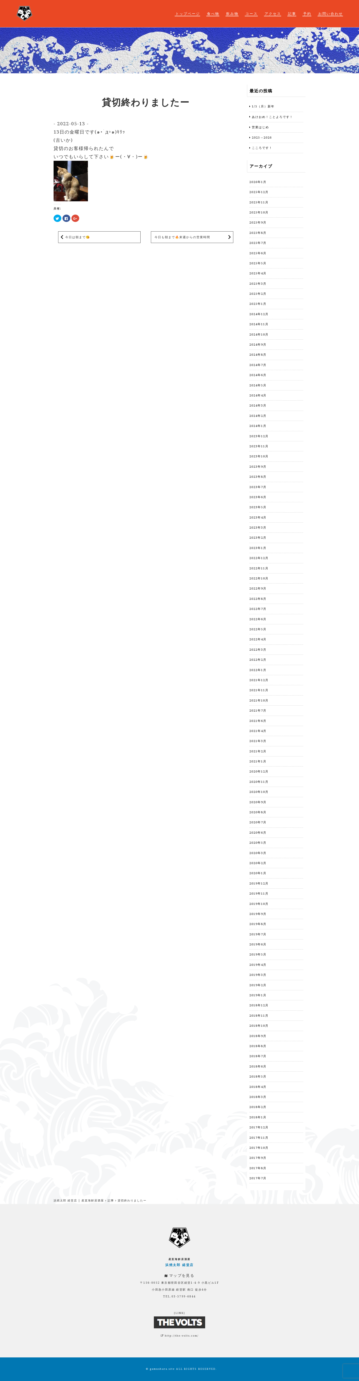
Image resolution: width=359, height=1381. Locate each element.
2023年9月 (258, 466)
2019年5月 (258, 954)
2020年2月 (258, 863)
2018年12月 (259, 1005)
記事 (292, 13)
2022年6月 (258, 619)
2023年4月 (258, 517)
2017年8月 (258, 1168)
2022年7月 (258, 609)
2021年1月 (258, 761)
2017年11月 (259, 1137)
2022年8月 (258, 599)
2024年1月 (258, 426)
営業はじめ (260, 127)
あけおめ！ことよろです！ (272, 117)
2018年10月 (259, 1025)
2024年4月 (258, 395)
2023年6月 (258, 497)
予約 (307, 13)
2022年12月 (259, 558)
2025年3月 (258, 283)
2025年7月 (258, 243)
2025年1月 (258, 304)
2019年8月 (258, 924)
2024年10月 (259, 334)
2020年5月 (258, 843)
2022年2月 (258, 660)
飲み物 (232, 13)
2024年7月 (258, 365)
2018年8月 (258, 1046)
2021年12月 (259, 680)
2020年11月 (259, 782)
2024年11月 (259, 324)
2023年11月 (259, 446)
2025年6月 (258, 253)
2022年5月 (258, 629)
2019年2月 (258, 985)
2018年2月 (258, 1107)
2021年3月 (258, 741)
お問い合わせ (330, 13)
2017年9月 (258, 1158)
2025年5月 (258, 263)
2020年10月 (259, 792)
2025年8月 (258, 233)
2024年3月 (258, 405)
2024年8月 (258, 354)
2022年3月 (258, 649)
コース (251, 13)
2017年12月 (259, 1127)
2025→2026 (262, 137)
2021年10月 (259, 700)
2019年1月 (258, 995)
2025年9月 (258, 222)
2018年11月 (259, 1015)
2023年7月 (258, 487)
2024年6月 (258, 375)
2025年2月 (258, 294)
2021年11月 (259, 690)
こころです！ (262, 148)
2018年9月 (258, 1036)
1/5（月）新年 (263, 106)
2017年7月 (258, 1178)
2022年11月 (259, 568)
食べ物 (213, 13)
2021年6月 (258, 721)
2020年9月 (258, 802)
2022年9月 (258, 588)
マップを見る (181, 1275)
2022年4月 (258, 639)
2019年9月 (258, 914)
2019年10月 (259, 904)
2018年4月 (258, 1087)
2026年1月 (258, 182)
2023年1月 (258, 548)
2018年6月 (258, 1066)
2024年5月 (258, 385)
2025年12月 (259, 192)
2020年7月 (258, 822)
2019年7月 (258, 934)
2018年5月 (258, 1076)
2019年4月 (258, 965)
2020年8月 (258, 812)
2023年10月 (259, 456)
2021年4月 (258, 731)
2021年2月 (258, 751)
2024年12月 (259, 314)
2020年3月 (258, 853)
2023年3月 (258, 527)
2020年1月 (258, 873)
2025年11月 (259, 202)
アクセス (273, 13)
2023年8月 (258, 477)
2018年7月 (258, 1056)
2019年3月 (258, 975)
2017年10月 (259, 1148)
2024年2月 (258, 416)
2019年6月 (258, 944)
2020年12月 (259, 771)
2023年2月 (258, 537)
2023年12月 (259, 436)
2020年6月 (258, 832)
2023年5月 (258, 507)
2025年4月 (258, 273)
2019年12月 (259, 883)
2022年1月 (258, 670)
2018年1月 (258, 1117)
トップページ (187, 13)
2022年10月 (259, 578)
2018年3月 (258, 1097)
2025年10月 (259, 212)
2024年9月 (258, 344)
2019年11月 (259, 893)
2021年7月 (258, 710)
